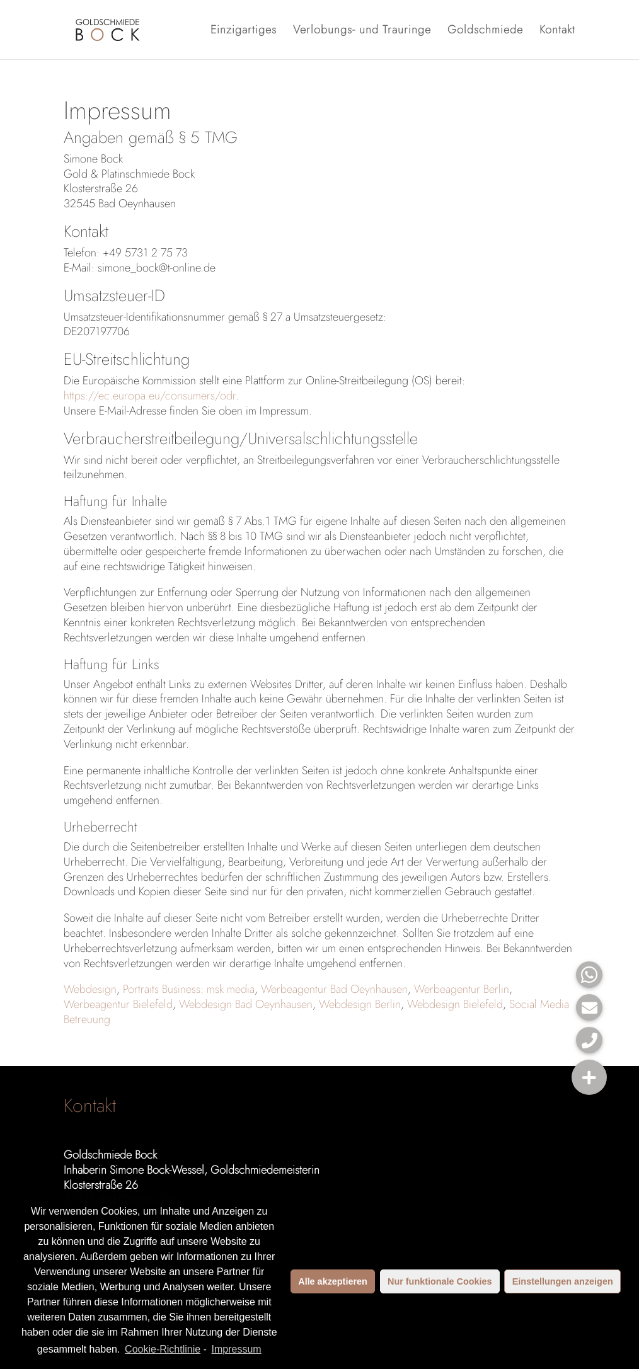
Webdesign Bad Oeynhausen (246, 1004)
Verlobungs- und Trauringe (362, 31)
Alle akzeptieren (332, 1281)
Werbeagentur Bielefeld (118, 1004)
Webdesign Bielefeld (455, 1004)
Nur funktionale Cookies (440, 1281)
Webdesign (90, 989)
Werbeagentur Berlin (461, 989)
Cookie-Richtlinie (162, 1349)
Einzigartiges (243, 31)
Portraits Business (161, 989)
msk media (231, 989)
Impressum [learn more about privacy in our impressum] (237, 1349)
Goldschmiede (485, 31)
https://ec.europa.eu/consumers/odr (150, 395)
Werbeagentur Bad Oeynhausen (334, 989)
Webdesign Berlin (360, 1004)
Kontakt (557, 31)
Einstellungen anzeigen (562, 1281)
